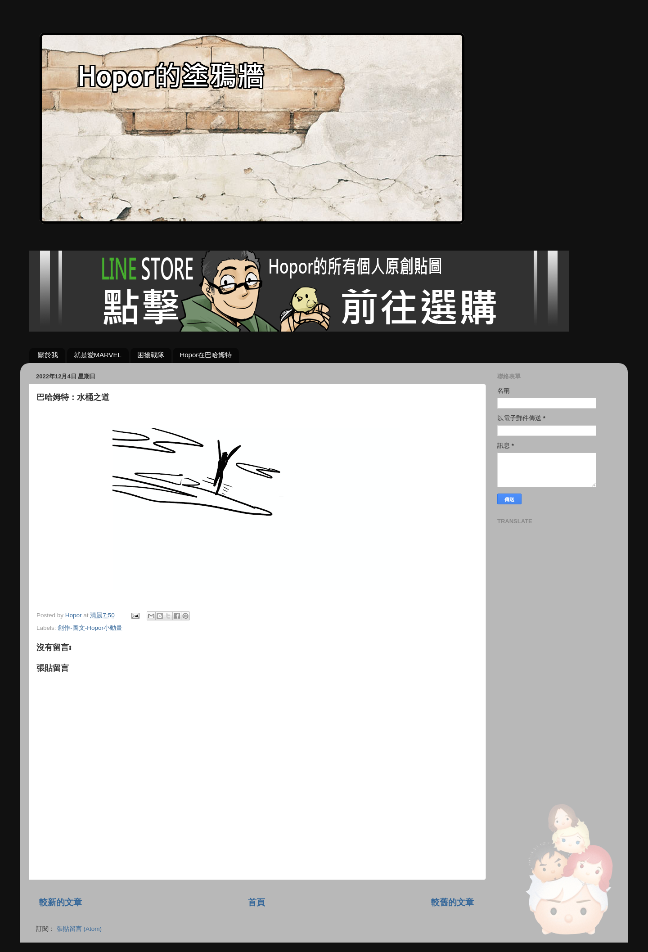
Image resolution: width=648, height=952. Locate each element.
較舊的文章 (452, 902)
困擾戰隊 (150, 355)
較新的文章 (60, 902)
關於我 (48, 355)
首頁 (256, 902)
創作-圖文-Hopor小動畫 (90, 627)
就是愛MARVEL (98, 355)
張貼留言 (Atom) (79, 928)
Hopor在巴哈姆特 (206, 355)
